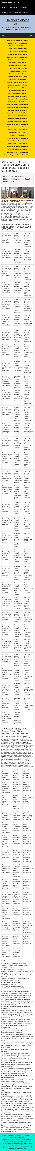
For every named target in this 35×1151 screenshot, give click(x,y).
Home (3, 36)
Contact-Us (14, 7)
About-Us (24, 7)
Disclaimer (10, 1135)
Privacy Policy (19, 1135)
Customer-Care (6, 12)
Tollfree (4, 7)
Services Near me (21, 12)
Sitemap (4, 1135)
